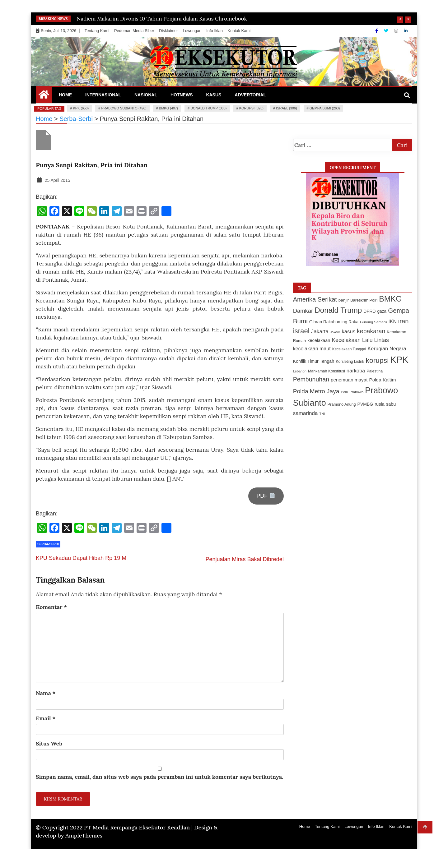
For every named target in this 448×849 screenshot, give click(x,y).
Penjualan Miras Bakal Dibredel (245, 559)
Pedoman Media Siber (134, 30)
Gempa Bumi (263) (325, 108)
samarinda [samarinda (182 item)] (305, 413)
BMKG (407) (168, 108)
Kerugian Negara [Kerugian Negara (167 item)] (386, 348)
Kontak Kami (239, 30)
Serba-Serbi (48, 544)
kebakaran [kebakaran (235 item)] (371, 331)
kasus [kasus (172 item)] (349, 332)
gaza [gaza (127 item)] (381, 311)
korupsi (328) (251, 108)
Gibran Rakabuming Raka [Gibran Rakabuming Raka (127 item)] (333, 322)
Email (45, 718)
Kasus (213, 94)
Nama (45, 693)
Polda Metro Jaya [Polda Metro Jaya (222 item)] (316, 391)
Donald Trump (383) (208, 108)
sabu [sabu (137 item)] (391, 404)
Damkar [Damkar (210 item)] (303, 310)
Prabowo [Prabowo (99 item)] (357, 392)
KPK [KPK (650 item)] (399, 359)
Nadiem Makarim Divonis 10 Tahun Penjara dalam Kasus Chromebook (162, 18)
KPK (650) (81, 108)
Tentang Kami (97, 30)
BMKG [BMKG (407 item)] (390, 298)
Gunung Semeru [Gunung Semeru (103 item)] (373, 322)
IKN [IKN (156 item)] (393, 321)
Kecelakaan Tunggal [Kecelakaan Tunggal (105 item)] (349, 349)
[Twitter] (387, 30)
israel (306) (286, 108)
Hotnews (181, 94)
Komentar (51, 607)
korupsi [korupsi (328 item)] (377, 360)
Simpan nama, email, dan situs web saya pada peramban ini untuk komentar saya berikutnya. (159, 776)
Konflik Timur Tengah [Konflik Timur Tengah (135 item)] (313, 361)
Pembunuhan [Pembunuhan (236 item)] (311, 379)
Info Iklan (214, 30)
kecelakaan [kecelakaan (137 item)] (318, 340)
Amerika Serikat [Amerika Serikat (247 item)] (315, 299)
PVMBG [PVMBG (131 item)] (365, 404)
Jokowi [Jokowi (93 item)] (335, 332)
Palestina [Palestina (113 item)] (374, 371)
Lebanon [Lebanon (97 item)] (299, 371)
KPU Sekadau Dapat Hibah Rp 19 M (81, 558)
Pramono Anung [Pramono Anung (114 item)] (342, 404)
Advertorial (250, 94)
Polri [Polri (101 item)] (344, 392)
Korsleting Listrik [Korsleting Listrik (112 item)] (350, 361)
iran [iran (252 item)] (403, 321)
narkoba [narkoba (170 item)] (356, 370)
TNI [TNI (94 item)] (322, 414)
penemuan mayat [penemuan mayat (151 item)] (349, 379)
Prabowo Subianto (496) (123, 108)
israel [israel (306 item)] (301, 331)
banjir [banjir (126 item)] (343, 300)
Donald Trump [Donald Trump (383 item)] (338, 310)
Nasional (145, 94)
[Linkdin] (406, 30)
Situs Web (49, 743)
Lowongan (192, 30)
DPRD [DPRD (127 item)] (369, 311)
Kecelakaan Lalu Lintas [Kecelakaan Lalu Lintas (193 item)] (360, 340)
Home (65, 94)
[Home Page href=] (44, 96)
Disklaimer (168, 30)
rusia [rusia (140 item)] (380, 404)
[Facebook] (377, 30)
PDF (265, 496)
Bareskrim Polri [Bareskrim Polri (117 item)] (363, 300)
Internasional (103, 94)
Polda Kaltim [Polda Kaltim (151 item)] (382, 379)
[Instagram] (396, 30)
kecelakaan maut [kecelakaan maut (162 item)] (312, 348)
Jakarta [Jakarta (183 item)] (320, 332)
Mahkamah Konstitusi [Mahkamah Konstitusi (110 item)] (326, 371)
